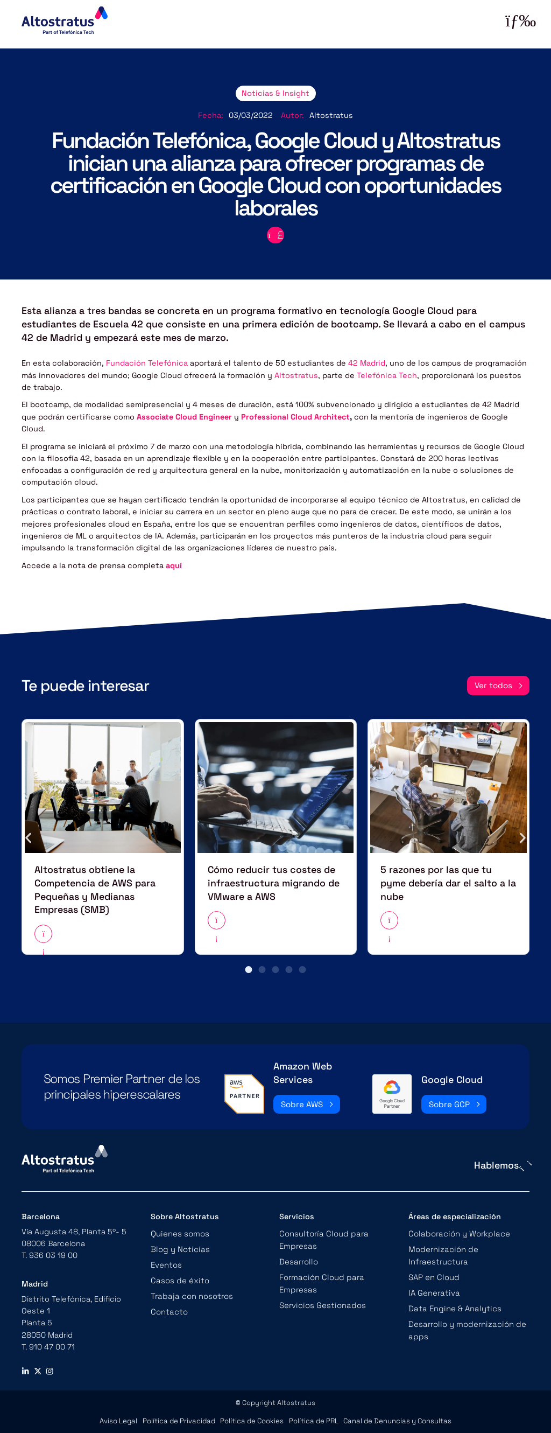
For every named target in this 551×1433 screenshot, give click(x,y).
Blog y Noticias (178, 1245)
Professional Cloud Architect (294, 416)
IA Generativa (432, 1287)
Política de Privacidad (180, 1417)
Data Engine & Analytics (453, 1303)
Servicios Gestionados (321, 1287)
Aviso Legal (121, 1417)
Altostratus (296, 374)
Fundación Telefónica (147, 362)
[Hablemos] (525, 1162)
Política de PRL (313, 1417)
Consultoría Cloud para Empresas (321, 1236)
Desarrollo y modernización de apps (464, 1323)
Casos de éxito (179, 1276)
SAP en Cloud (433, 1272)
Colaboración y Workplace (456, 1230)
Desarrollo (297, 1257)
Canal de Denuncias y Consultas (395, 1417)
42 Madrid (366, 362)
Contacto (169, 1306)
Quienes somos (179, 1230)
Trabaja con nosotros (190, 1291)
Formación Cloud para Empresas (338, 1272)
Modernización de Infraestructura (441, 1251)
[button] (28, 836)
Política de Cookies (252, 1417)
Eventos (166, 1260)
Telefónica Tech (387, 374)
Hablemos (496, 1162)
